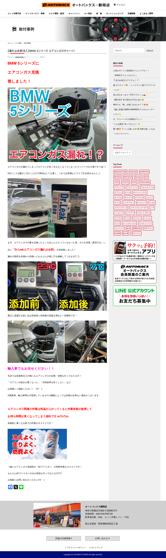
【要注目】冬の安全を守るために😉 (128, 100)
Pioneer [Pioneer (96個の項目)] (138, 177)
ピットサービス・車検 (34, 13)
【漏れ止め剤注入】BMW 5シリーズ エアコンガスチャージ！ (41, 51)
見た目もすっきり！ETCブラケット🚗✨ (130, 95)
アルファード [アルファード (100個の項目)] (132, 187)
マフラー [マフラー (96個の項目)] (137, 218)
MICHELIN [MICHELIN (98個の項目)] (128, 177)
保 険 (99, 13)
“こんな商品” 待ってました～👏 (126, 124)
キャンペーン (74, 13)
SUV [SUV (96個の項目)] (146, 177)
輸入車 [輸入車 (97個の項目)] (125, 233)
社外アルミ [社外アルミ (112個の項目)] (148, 228)
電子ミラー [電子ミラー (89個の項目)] (136, 233)
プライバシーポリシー (76, 547)
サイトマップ (97, 547)
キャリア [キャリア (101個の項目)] (128, 197)
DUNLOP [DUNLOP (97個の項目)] (133, 172)
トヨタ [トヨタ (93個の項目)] (152, 203)
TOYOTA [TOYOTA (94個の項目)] (125, 182)
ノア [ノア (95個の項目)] (152, 208)
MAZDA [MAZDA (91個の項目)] (117, 177)
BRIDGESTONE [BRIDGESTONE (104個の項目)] (120, 172)
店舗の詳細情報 (63, 538)
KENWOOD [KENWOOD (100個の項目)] (144, 172)
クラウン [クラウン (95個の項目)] (139, 197)
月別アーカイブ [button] (121, 153)
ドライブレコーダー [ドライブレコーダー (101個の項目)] (139, 208)
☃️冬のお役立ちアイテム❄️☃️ (126, 80)
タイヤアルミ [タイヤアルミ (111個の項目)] (128, 203)
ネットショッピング (114, 13)
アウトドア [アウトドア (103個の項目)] (119, 187)
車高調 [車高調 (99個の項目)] (117, 233)
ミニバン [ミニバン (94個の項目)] (147, 218)
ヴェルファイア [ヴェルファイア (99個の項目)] (145, 223)
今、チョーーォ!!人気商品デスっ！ (128, 119)
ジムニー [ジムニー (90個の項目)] (149, 197)
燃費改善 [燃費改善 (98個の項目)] (137, 228)
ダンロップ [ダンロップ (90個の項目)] (141, 203)
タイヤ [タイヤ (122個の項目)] (117, 203)
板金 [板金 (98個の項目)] (128, 228)
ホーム (10, 43)
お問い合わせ (102, 538)
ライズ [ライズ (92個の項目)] (117, 223)
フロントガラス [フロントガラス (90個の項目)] (143, 213)
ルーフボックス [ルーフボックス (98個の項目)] (129, 223)
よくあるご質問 (146, 13)
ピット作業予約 (14, 13)
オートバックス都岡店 (76, 7)
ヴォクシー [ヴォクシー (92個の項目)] (119, 228)
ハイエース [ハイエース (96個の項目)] (119, 213)
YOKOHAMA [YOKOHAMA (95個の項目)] (144, 182)
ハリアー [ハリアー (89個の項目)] (130, 213)
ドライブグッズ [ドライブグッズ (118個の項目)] (121, 208)
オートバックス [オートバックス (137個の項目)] (139, 192)
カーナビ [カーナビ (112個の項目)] (118, 197)
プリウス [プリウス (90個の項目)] (118, 218)
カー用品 (88, 13)
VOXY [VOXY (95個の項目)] (134, 182)
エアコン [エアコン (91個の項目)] (118, 192)
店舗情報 (131, 13)
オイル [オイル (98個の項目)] (127, 192)
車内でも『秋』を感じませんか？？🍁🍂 (130, 104)
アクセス (121, 5)
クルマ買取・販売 (56, 13)
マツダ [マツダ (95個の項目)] (127, 218)
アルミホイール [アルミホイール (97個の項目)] (147, 187)
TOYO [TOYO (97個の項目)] (116, 182)
